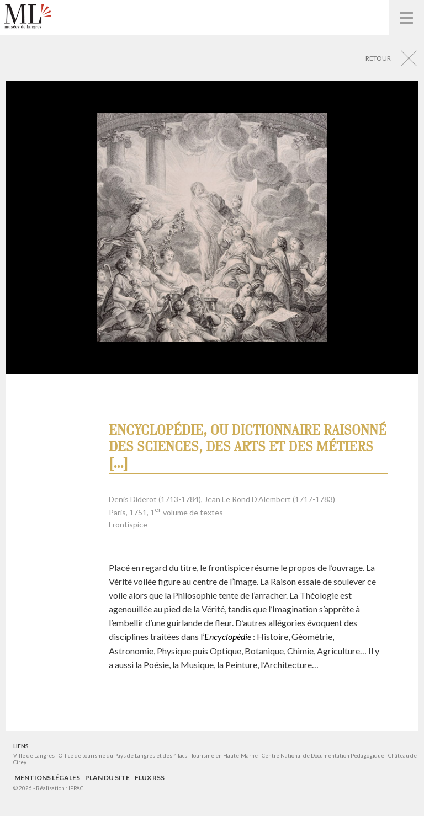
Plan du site (107, 778)
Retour (378, 58)
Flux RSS (150, 778)
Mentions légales (47, 778)
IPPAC (75, 788)
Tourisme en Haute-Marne (224, 755)
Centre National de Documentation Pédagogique (323, 755)
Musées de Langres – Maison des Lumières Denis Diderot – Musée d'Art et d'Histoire (27, 16)
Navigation (406, 17)
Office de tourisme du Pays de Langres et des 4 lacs (123, 755)
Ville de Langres (34, 755)
